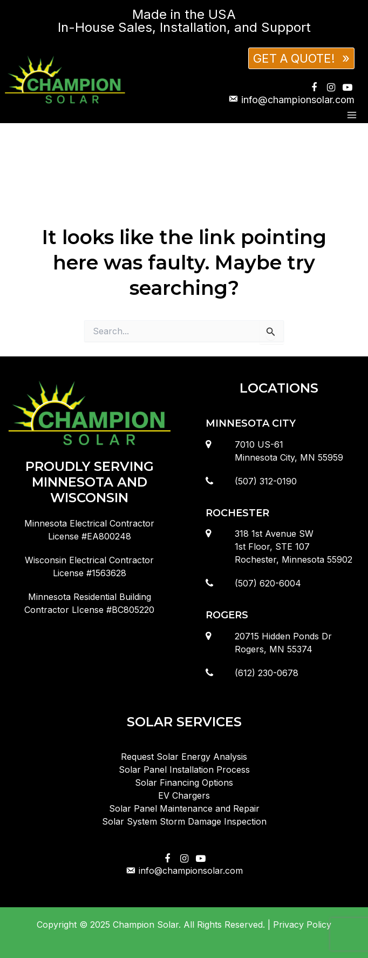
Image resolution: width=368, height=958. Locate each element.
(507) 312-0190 (266, 481)
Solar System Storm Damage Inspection (184, 821)
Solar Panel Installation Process (184, 769)
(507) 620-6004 (268, 583)
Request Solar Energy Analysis (184, 756)
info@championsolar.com (184, 870)
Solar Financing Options (184, 782)
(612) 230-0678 (266, 672)
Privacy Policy (302, 924)
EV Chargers (184, 795)
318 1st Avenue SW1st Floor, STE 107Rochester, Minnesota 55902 (293, 546)
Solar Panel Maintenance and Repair (184, 808)
